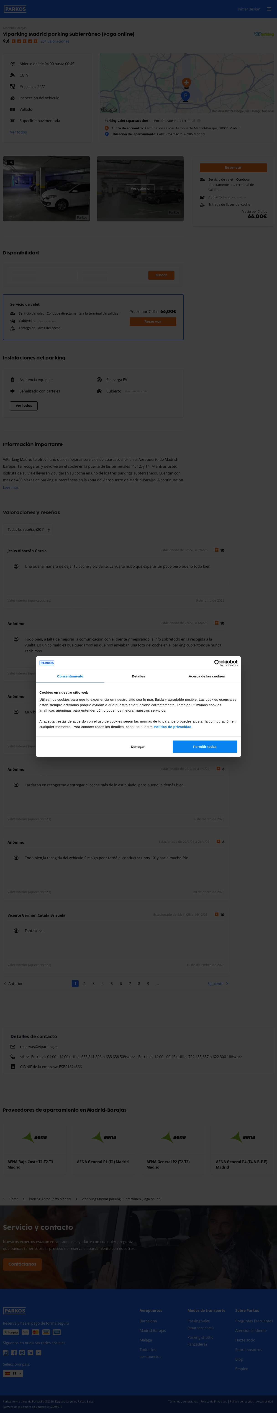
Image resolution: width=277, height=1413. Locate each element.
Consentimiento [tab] (70, 676)
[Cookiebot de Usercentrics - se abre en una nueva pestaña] (218, 662)
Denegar (138, 747)
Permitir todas (204, 747)
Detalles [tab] (138, 676)
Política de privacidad (172, 727)
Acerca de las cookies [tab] (207, 676)
